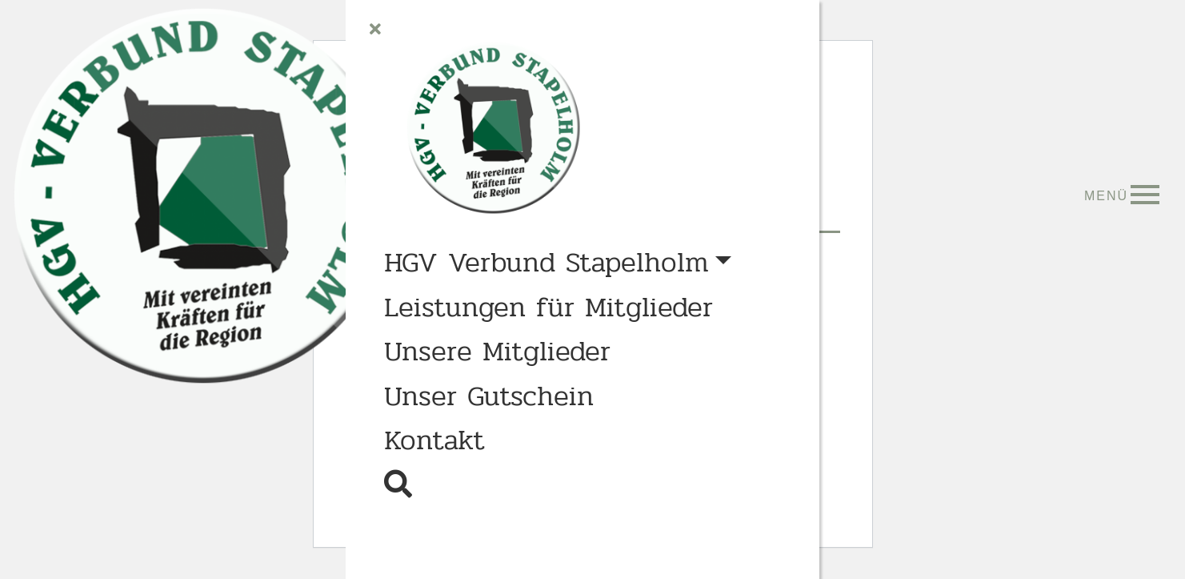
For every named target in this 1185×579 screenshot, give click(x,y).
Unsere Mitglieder (497, 351)
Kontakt (434, 440)
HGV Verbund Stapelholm (546, 262)
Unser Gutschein (489, 396)
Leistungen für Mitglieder (548, 307)
